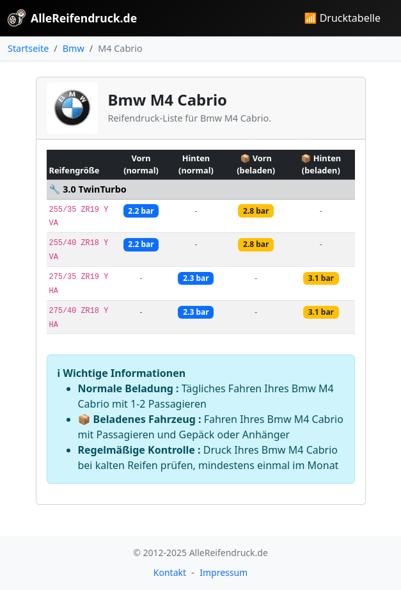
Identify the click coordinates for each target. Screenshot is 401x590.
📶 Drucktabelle (342, 18)
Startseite (28, 48)
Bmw (73, 48)
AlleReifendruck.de (72, 18)
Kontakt (169, 572)
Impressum (224, 572)
